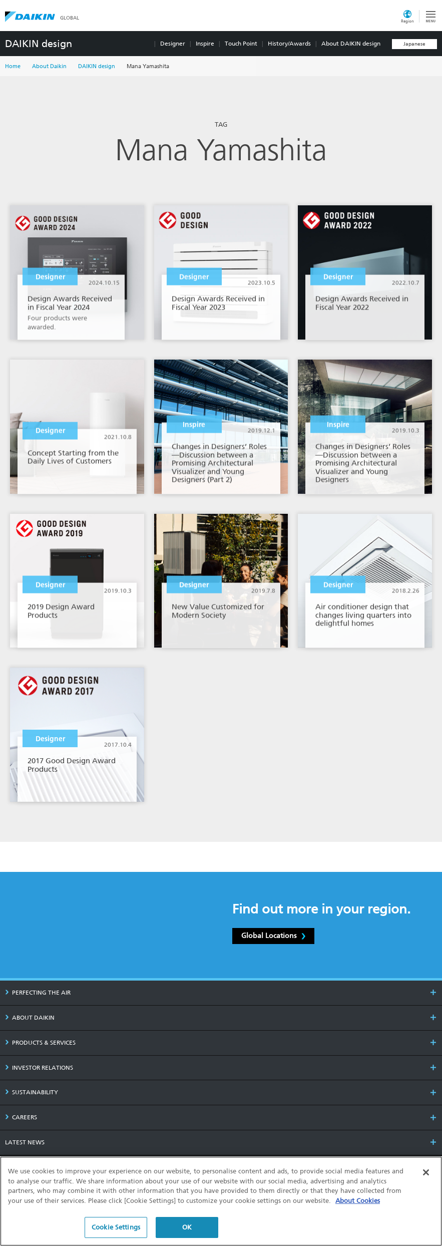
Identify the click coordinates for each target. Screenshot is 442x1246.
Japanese (414, 44)
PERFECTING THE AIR (38, 992)
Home (13, 66)
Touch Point (241, 43)
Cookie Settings (116, 1227)
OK (187, 1227)
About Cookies (357, 1200)
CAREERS (21, 1117)
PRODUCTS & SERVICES (40, 1042)
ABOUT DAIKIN (30, 1017)
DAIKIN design (38, 44)
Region (407, 21)
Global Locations (273, 935)
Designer (172, 43)
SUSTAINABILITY (31, 1092)
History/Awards (289, 43)
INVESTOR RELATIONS (39, 1067)
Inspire (205, 43)
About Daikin (49, 66)
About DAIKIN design (350, 43)
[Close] (426, 1172)
